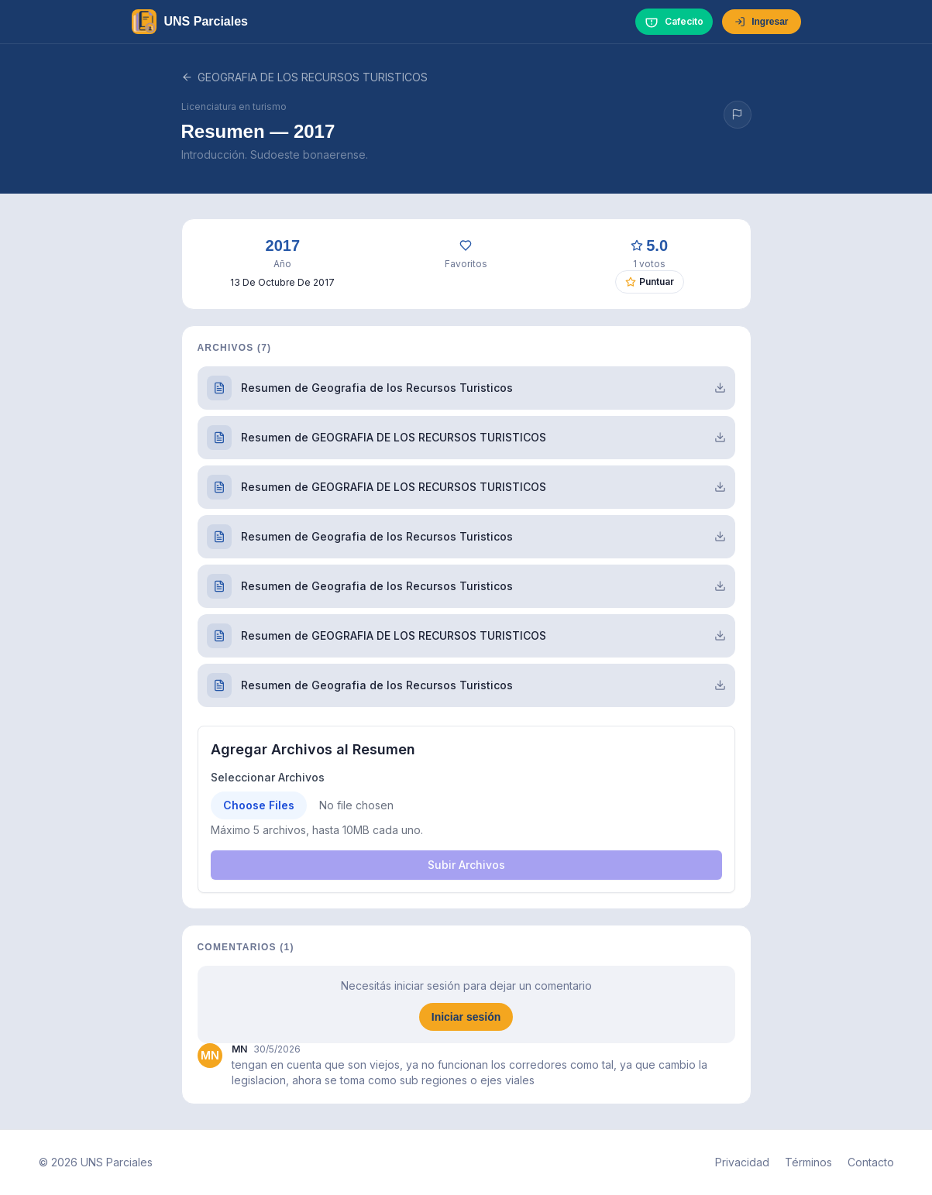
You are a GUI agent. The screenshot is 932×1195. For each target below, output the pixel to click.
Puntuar (649, 281)
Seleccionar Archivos (268, 777)
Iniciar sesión (466, 1017)
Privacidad (742, 1162)
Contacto (871, 1162)
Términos (808, 1162)
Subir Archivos (466, 864)
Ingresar (761, 21)
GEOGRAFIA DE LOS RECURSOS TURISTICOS (304, 77)
